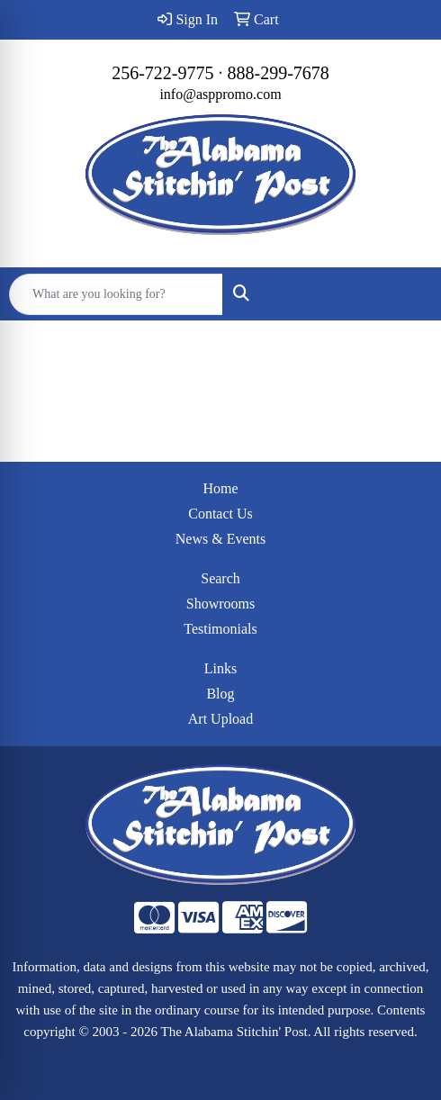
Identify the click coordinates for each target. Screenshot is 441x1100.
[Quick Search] (116, 294)
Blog (220, 693)
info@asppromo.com (220, 94)
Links (220, 668)
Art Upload (220, 718)
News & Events (221, 538)
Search (220, 578)
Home (220, 488)
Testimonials (220, 628)
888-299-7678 (278, 73)
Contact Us (220, 513)
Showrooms (220, 603)
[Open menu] (405, 294)
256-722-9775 (162, 73)
